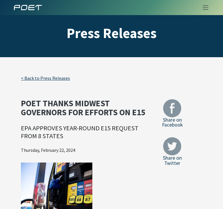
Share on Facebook (172, 113)
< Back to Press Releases (45, 78)
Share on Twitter (172, 151)
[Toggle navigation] (204, 7)
